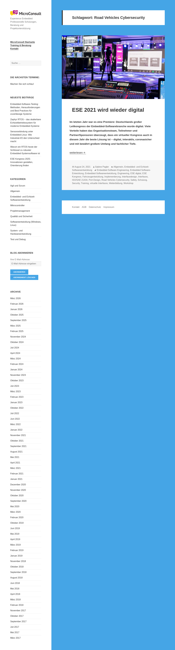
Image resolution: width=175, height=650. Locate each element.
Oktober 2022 (17, 408)
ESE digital (135, 173)
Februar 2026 (16, 304)
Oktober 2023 (17, 380)
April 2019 (15, 539)
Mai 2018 (14, 588)
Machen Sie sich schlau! (22, 84)
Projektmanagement (20, 211)
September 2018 (18, 572)
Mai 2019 (14, 534)
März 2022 (15, 424)
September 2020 (18, 501)
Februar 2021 (16, 473)
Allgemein (15, 191)
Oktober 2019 (17, 523)
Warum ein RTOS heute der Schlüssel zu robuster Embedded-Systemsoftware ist (25, 150)
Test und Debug (18, 239)
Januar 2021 (16, 479)
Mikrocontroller (17, 205)
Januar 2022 (16, 430)
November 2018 (18, 561)
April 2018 (15, 594)
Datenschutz (95, 207)
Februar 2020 (16, 517)
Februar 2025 (16, 331)
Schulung (142, 180)
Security (76, 183)
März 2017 (15, 638)
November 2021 (18, 435)
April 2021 (15, 462)
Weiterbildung (115, 183)
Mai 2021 (14, 457)
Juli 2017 (14, 627)
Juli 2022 (14, 413)
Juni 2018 (15, 583)
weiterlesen (78, 152)
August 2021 (16, 452)
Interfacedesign (129, 177)
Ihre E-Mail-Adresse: (20, 259)
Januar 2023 (16, 402)
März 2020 (15, 512)
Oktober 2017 (17, 616)
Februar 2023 (16, 397)
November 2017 (18, 610)
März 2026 (15, 298)
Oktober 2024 (17, 342)
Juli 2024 (14, 347)
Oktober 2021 (17, 441)
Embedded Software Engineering (113, 170)
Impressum (108, 207)
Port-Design (94, 180)
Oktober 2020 (17, 495)
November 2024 (18, 337)
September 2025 (18, 320)
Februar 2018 (16, 605)
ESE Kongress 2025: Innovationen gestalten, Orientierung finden (21, 162)
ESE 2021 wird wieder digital (108, 110)
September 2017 (18, 621)
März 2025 (15, 326)
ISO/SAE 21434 (80, 180)
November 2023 (18, 375)
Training (85, 183)
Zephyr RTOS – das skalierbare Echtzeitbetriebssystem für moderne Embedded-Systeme (25, 122)
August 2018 (16, 577)
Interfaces (143, 177)
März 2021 (15, 468)
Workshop (128, 183)
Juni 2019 (15, 528)
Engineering (123, 173)
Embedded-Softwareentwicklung (100, 173)
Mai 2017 (14, 632)
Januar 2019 (16, 556)
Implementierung (112, 177)
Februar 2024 (16, 364)
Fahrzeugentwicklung (93, 177)
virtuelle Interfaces (99, 183)
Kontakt (75, 207)
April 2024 (15, 353)
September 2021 (18, 446)
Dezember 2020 (18, 484)
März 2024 (15, 358)
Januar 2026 (16, 309)
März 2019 (15, 545)
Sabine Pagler (102, 167)
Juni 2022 (15, 419)
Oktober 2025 (17, 315)
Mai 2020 (14, 506)
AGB (84, 207)
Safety (134, 180)
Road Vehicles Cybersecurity (115, 180)
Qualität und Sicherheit (21, 216)
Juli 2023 (14, 386)
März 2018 (15, 599)
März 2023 (15, 391)
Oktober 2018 (17, 567)
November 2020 (18, 490)
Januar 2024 (16, 369)
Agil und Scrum (17, 186)
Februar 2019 (16, 550)
